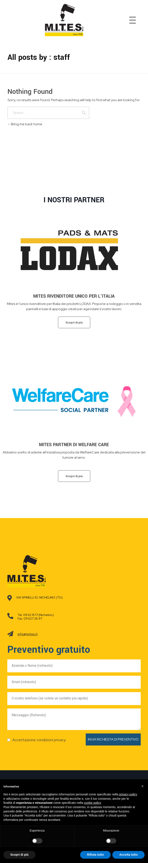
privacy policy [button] (128, 794)
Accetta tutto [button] (128, 854)
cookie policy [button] (92, 802)
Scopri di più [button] (19, 854)
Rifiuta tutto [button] (95, 854)
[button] (142, 786)
